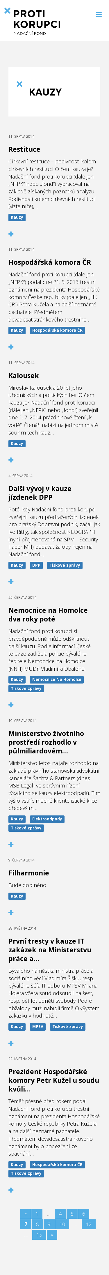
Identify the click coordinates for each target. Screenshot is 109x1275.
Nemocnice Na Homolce (56, 679)
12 (89, 1224)
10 (62, 1224)
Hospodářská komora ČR (57, 330)
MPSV (37, 1026)
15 (39, 1234)
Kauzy (17, 217)
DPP (36, 565)
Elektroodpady (47, 819)
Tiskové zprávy (64, 565)
